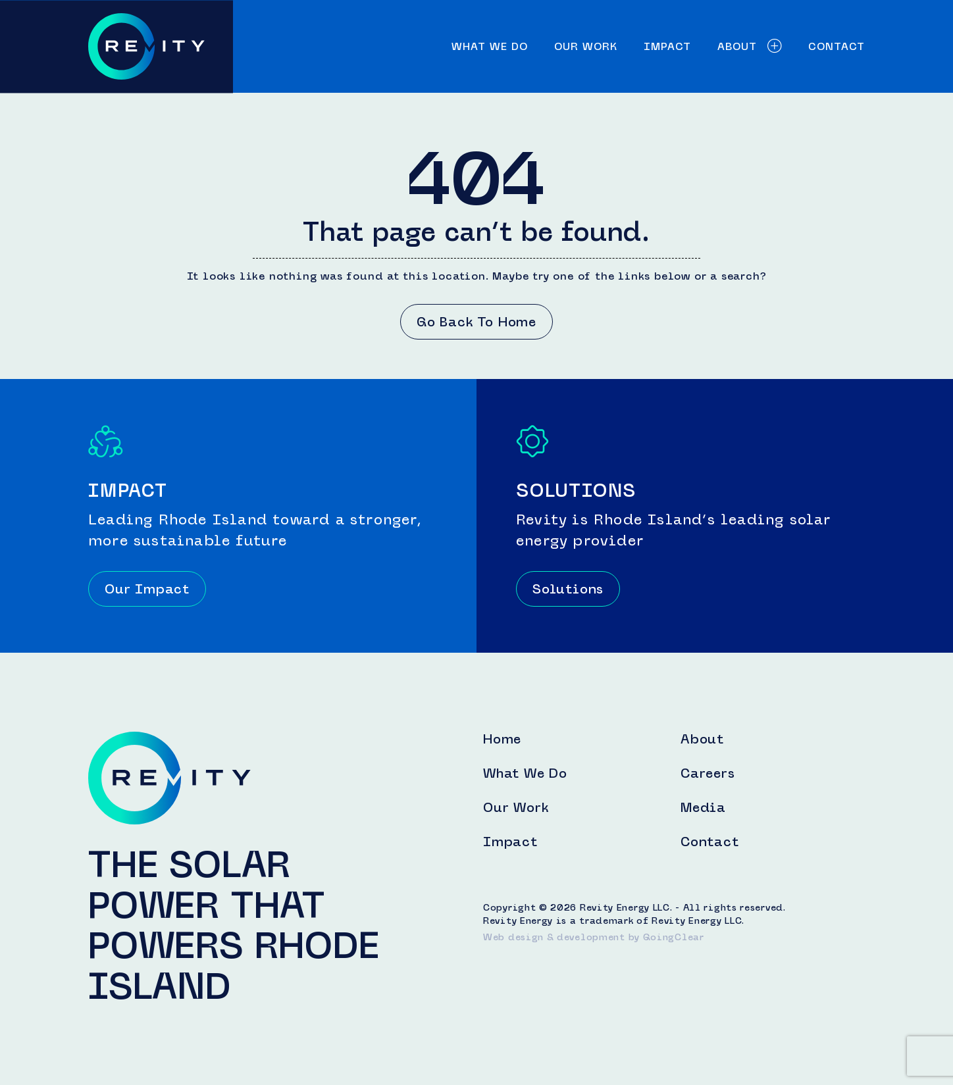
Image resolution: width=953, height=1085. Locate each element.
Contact (836, 46)
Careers (708, 773)
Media (703, 807)
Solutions (568, 589)
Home (502, 739)
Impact (667, 46)
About (749, 46)
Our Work (585, 46)
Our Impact (147, 589)
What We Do (489, 46)
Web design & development (554, 937)
